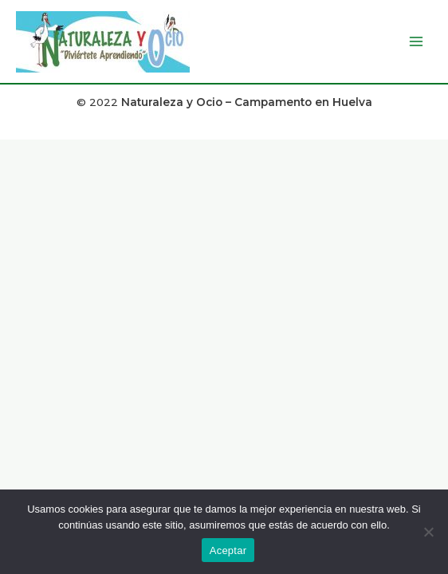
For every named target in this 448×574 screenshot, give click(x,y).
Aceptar (228, 550)
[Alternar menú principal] (416, 42)
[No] (428, 532)
